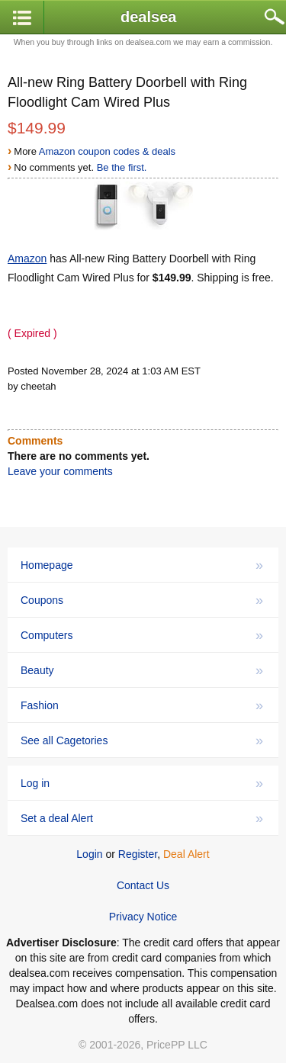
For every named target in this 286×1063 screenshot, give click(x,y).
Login (89, 854)
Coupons (142, 600)
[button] (22, 18)
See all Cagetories (142, 740)
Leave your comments (60, 471)
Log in (142, 783)
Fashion (142, 705)
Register (137, 854)
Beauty (142, 670)
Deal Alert (186, 854)
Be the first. (122, 167)
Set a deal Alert (142, 818)
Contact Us (143, 885)
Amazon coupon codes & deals (107, 151)
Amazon (27, 258)
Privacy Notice (143, 916)
